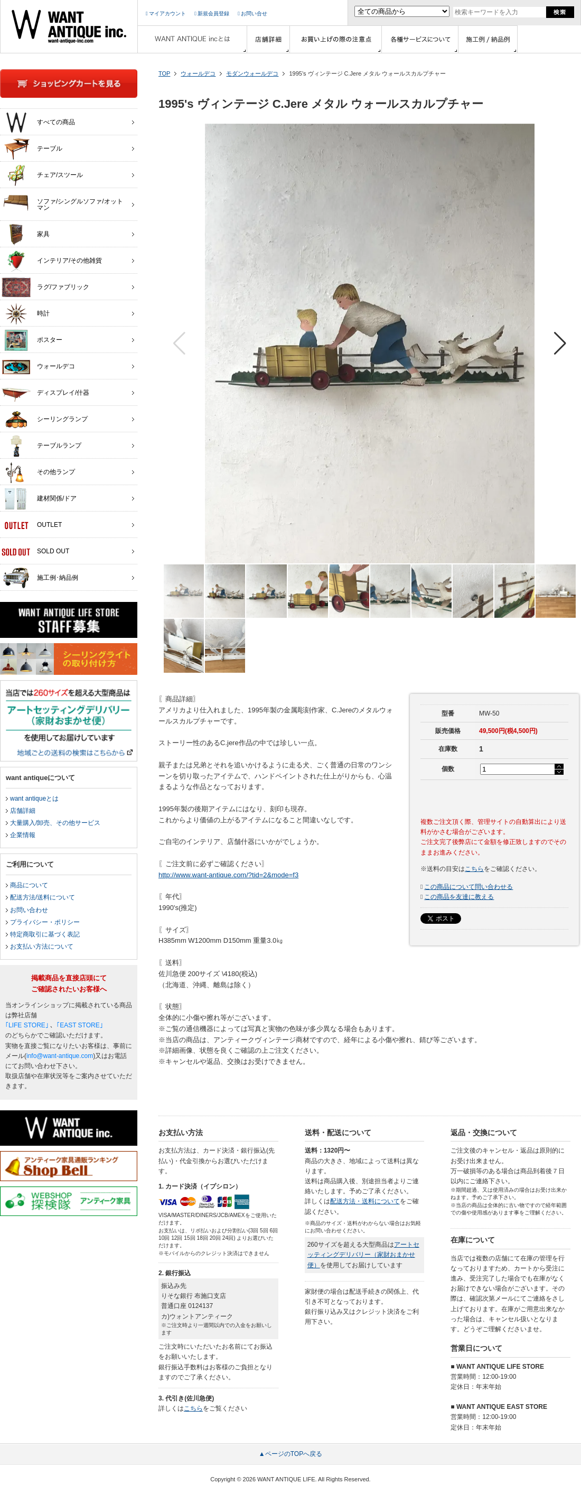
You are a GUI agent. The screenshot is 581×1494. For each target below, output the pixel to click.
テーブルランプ (41, 446)
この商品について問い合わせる (468, 886)
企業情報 (22, 835)
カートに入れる (494, 797)
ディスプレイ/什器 (45, 393)
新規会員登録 (211, 13)
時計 (26, 313)
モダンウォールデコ (252, 73)
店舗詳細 (22, 810)
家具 (26, 234)
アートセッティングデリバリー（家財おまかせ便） (363, 1254)
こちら (474, 869)
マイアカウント (166, 13)
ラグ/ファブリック (45, 287)
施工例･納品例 (40, 578)
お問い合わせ (29, 910)
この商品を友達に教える (459, 897)
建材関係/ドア (39, 498)
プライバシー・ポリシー (45, 922)
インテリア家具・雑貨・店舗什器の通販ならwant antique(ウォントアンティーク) (69, 26)
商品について (29, 885)
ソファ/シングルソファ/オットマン (62, 201)
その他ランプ (38, 472)
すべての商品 (38, 122)
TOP (164, 73)
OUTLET (32, 525)
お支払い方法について (41, 946)
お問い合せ (252, 13)
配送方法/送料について (42, 897)
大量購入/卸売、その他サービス (55, 823)
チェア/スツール (42, 175)
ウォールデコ (198, 73)
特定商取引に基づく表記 (45, 934)
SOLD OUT (35, 551)
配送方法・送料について (365, 1201)
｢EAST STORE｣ (80, 1025)
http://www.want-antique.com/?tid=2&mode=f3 (228, 875)
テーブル (32, 149)
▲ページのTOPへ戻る (290, 1454)
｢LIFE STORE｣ (27, 1025)
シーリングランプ (45, 419)
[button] (560, 343)
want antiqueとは (34, 798)
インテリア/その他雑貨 (52, 261)
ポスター (32, 340)
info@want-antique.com (59, 1056)
